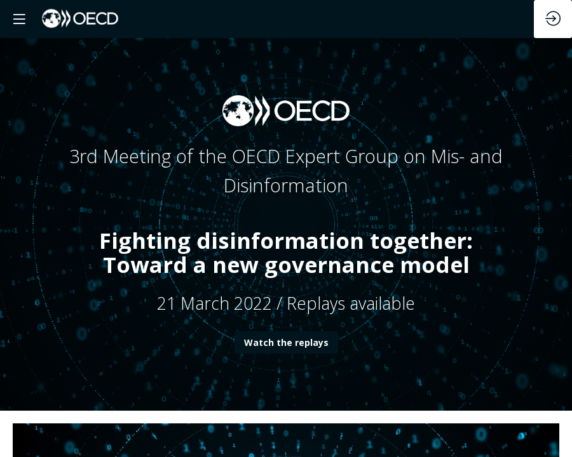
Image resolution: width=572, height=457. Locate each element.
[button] (19, 19)
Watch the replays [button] (286, 342)
